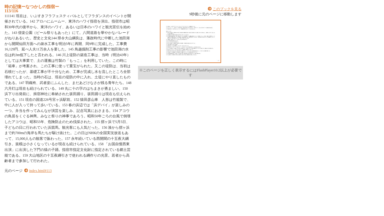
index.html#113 (40, 171)
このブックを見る (227, 9)
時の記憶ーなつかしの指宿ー (31, 6)
